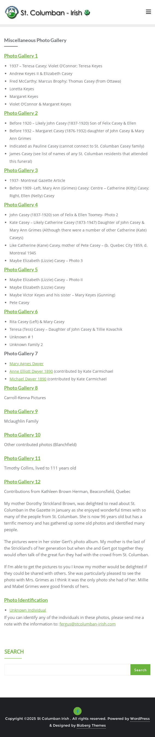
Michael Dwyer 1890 (28, 378)
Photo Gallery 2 (21, 113)
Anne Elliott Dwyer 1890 (31, 371)
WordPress (140, 718)
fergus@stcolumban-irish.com (87, 624)
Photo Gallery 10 (22, 435)
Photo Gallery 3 (21, 170)
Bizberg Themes (91, 725)
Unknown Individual (28, 610)
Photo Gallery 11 (22, 458)
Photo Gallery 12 (22, 482)
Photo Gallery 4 (21, 204)
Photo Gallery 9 (21, 411)
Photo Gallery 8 (21, 388)
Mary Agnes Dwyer (27, 363)
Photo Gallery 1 (21, 56)
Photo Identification (26, 600)
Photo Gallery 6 (21, 311)
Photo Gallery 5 (21, 269)
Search (14, 652)
